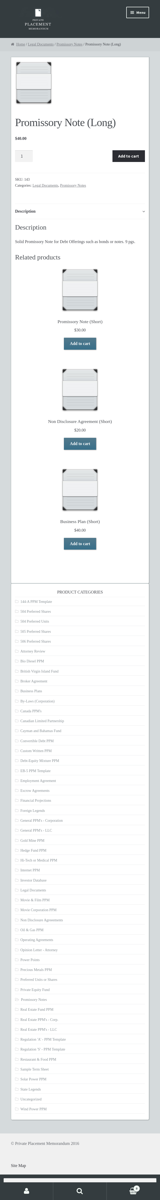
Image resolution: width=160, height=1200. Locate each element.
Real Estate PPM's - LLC (38, 1030)
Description (25, 211)
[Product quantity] (24, 156)
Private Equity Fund (35, 990)
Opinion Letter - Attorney (38, 950)
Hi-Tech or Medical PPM (38, 860)
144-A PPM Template (36, 602)
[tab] (80, 211)
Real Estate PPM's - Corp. (39, 1020)
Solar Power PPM (33, 1079)
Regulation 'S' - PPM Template (42, 1049)
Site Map (18, 1165)
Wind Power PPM (33, 1109)
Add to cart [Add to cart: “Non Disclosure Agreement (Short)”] (80, 443)
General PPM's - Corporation (41, 821)
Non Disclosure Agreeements (41, 920)
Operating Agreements (36, 940)
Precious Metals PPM (36, 970)
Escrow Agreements (34, 791)
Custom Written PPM (36, 751)
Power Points (29, 960)
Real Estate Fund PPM (36, 1010)
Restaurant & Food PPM (38, 1059)
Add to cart (128, 156)
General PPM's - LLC (36, 830)
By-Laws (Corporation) (37, 701)
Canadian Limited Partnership (42, 721)
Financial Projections (35, 801)
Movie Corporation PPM (38, 910)
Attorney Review (32, 651)
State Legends (30, 1089)
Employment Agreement (38, 781)
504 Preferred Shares (35, 612)
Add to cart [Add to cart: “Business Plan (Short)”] (80, 544)
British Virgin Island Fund (39, 671)
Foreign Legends (32, 811)
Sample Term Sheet (34, 1069)
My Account (26, 1191)
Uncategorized (31, 1099)
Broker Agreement (33, 681)
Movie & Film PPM (34, 900)
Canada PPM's (30, 711)
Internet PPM (30, 870)
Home (20, 44)
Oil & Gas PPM (31, 930)
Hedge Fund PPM (33, 850)
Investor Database (33, 880)
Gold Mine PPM (32, 841)
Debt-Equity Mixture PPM (39, 761)
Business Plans (31, 691)
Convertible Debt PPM (37, 741)
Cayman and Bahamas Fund (40, 731)
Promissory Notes (70, 44)
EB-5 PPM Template (35, 771)
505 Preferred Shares (35, 632)
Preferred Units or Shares (38, 980)
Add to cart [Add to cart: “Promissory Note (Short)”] (80, 343)
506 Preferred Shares (35, 641)
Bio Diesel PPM (32, 661)
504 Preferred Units (34, 621)
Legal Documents (41, 44)
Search (79, 1191)
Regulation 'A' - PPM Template (43, 1039)
